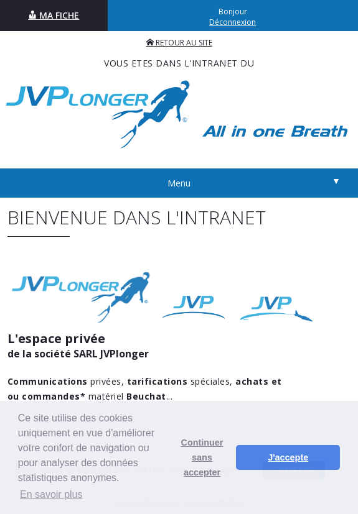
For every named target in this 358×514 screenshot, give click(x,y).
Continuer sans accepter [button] (202, 457)
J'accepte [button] (288, 457)
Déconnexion (232, 22)
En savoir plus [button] (51, 494)
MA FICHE (53, 15)
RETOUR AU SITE (179, 42)
